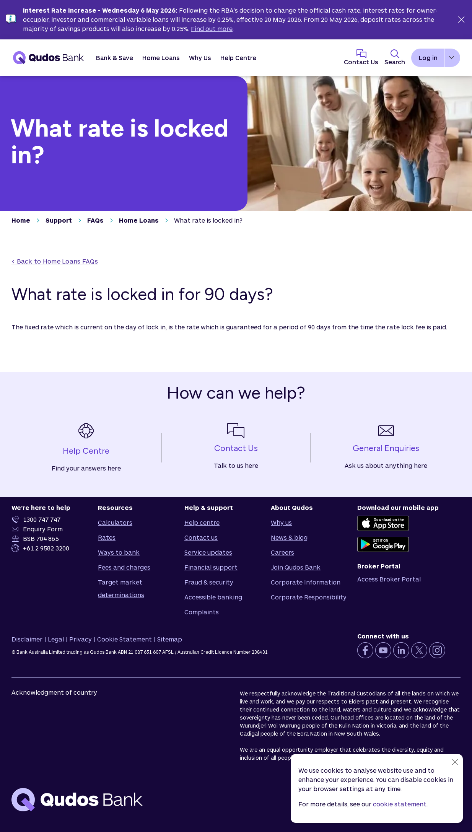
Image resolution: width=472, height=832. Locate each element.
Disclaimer (26, 639)
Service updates (208, 552)
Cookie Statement (124, 639)
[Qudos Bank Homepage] (48, 58)
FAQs (95, 220)
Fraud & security (208, 582)
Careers (282, 552)
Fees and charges (124, 567)
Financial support (211, 567)
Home (20, 220)
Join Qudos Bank (296, 567)
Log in (428, 57)
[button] (114, 57)
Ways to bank (119, 552)
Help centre (202, 522)
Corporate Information (305, 582)
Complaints (201, 611)
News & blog (289, 537)
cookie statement (399, 804)
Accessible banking (213, 597)
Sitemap (169, 639)
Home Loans (139, 220)
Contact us (201, 537)
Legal (56, 639)
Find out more (212, 28)
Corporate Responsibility (309, 597)
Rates (107, 537)
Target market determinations (121, 588)
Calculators (115, 522)
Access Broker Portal (389, 579)
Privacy (80, 639)
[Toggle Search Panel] (394, 57)
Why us (281, 522)
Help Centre (238, 57)
